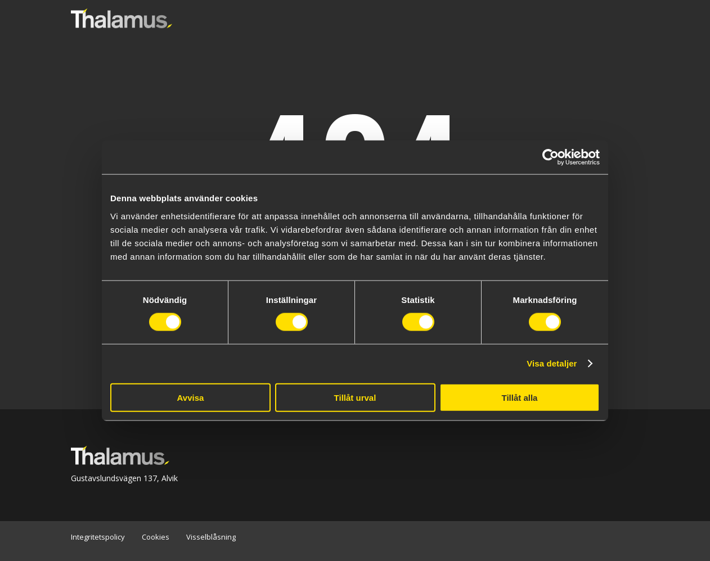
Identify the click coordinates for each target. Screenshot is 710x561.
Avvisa (190, 397)
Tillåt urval (355, 397)
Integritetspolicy (98, 537)
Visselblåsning (211, 537)
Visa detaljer (552, 363)
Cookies (155, 537)
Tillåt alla (520, 397)
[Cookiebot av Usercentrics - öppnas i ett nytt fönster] (550, 157)
